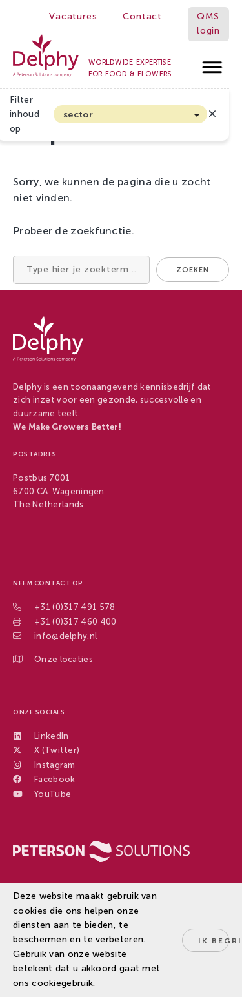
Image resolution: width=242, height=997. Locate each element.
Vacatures (73, 16)
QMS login (208, 23)
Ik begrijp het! (213, 940)
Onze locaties (63, 659)
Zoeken (192, 270)
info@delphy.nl (65, 636)
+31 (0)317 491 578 (74, 607)
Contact (142, 16)
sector (78, 114)
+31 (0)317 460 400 (75, 622)
